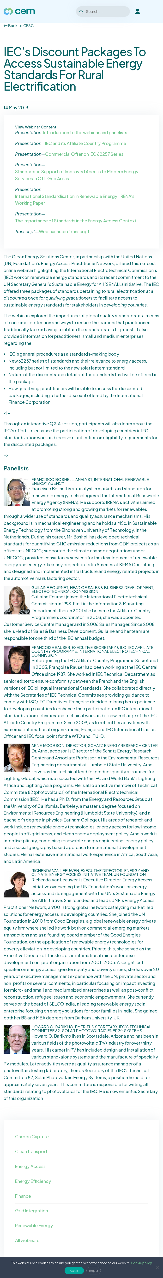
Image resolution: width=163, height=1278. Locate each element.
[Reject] (157, 1267)
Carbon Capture (32, 1136)
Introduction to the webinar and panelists (85, 132)
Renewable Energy (34, 1225)
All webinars (27, 1240)
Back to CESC (19, 25)
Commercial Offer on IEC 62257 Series (84, 154)
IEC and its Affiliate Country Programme (85, 143)
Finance (23, 1196)
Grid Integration (31, 1210)
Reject (93, 1270)
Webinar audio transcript (64, 231)
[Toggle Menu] (153, 11)
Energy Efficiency (33, 1181)
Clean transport (31, 1151)
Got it (74, 1270)
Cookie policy (141, 1263)
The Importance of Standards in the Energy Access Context (75, 220)
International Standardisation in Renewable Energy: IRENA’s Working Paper (74, 199)
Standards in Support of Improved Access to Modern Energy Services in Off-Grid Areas (77, 175)
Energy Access (30, 1166)
